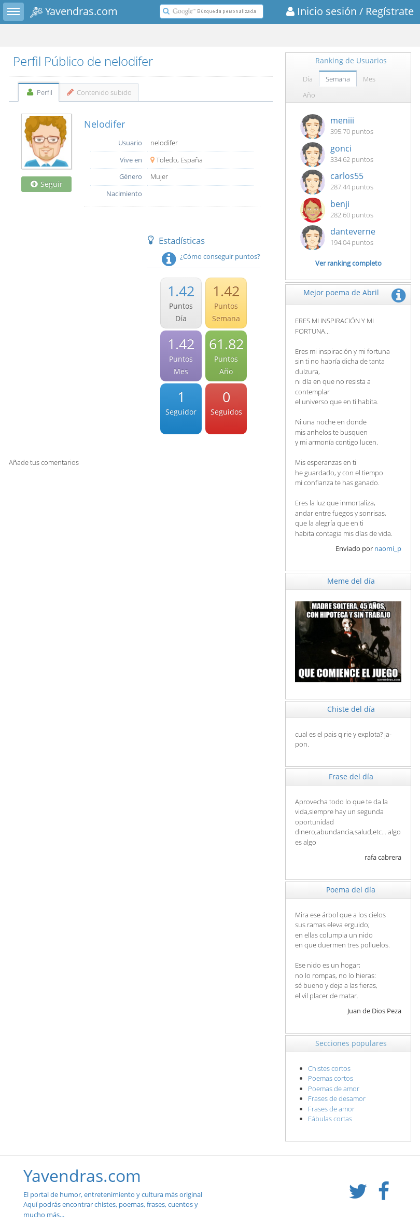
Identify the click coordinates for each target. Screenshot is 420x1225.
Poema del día (350, 889)
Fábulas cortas (330, 1118)
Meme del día (351, 581)
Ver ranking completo (348, 263)
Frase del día (351, 776)
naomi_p (387, 548)
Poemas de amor (333, 1088)
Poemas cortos (330, 1078)
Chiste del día (351, 709)
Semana (338, 79)
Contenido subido (98, 92)
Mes (369, 79)
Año (309, 95)
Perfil (38, 92)
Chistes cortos (329, 1068)
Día (308, 79)
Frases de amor (331, 1108)
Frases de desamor (337, 1098)
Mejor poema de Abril (341, 292)
